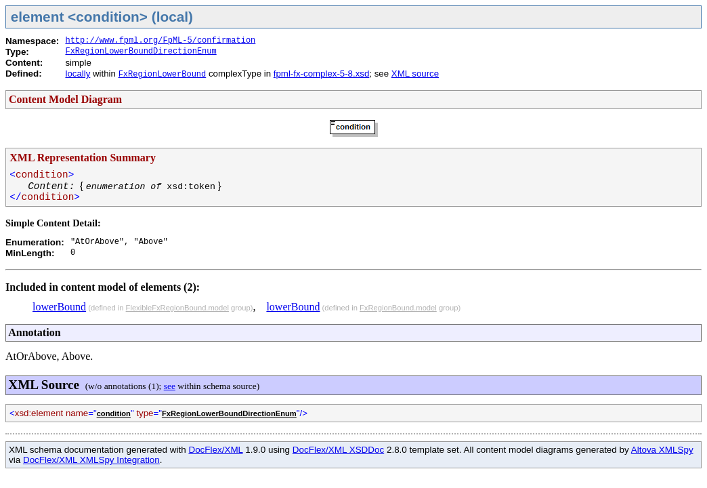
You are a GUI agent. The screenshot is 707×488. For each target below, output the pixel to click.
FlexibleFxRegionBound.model (177, 308)
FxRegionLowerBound (163, 74)
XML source (415, 73)
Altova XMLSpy (662, 450)
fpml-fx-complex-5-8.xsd (322, 73)
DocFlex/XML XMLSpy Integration (91, 460)
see (169, 386)
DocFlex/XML (215, 450)
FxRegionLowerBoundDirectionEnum (140, 51)
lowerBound (59, 306)
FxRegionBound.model (398, 308)
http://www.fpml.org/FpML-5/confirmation (160, 40)
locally (77, 73)
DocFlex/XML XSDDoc (338, 450)
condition (114, 413)
